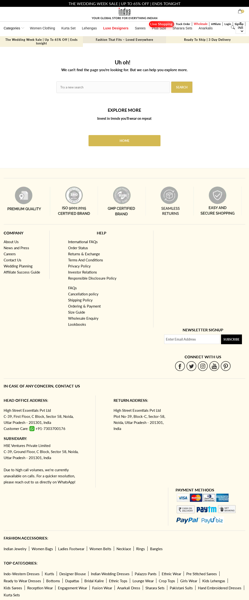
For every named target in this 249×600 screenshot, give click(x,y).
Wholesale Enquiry (83, 318)
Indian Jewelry (15, 549)
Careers (10, 254)
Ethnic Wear (171, 574)
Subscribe (231, 339)
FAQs (72, 288)
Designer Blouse (72, 574)
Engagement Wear (72, 588)
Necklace (123, 549)
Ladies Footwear (71, 549)
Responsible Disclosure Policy (92, 278)
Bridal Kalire (94, 581)
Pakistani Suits (181, 588)
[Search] (233, 27)
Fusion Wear (102, 588)
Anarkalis (206, 28)
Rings (140, 549)
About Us (11, 242)
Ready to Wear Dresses (22, 581)
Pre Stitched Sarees (201, 574)
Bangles (156, 549)
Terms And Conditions (85, 260)
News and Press (16, 248)
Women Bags (42, 549)
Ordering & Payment (84, 306)
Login (227, 24)
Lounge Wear (143, 581)
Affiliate (216, 24)
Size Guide (76, 312)
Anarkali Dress (128, 588)
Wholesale (200, 24)
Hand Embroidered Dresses (219, 588)
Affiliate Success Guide (22, 272)
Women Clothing (42, 28)
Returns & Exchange (84, 254)
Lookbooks (77, 324)
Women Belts (100, 549)
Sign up (239, 24)
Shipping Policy (80, 300)
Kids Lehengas (213, 581)
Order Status (78, 248)
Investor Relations (82, 272)
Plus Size (159, 28)
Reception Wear (40, 588)
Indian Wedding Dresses (110, 574)
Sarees (140, 28)
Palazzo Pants (146, 574)
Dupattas (72, 581)
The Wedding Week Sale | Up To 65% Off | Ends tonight (41, 41)
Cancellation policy (83, 294)
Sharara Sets (182, 28)
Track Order (183, 24)
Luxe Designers (115, 28)
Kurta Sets (12, 595)
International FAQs (83, 242)
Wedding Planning (18, 266)
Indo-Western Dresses (22, 574)
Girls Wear (188, 581)
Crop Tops (167, 581)
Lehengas (89, 28)
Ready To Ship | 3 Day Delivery (207, 40)
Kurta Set (68, 28)
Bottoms (53, 581)
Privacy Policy (79, 266)
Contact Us (12, 260)
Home (124, 141)
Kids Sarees (13, 588)
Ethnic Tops (118, 581)
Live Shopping (161, 24)
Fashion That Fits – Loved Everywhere (124, 40)
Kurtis (49, 574)
